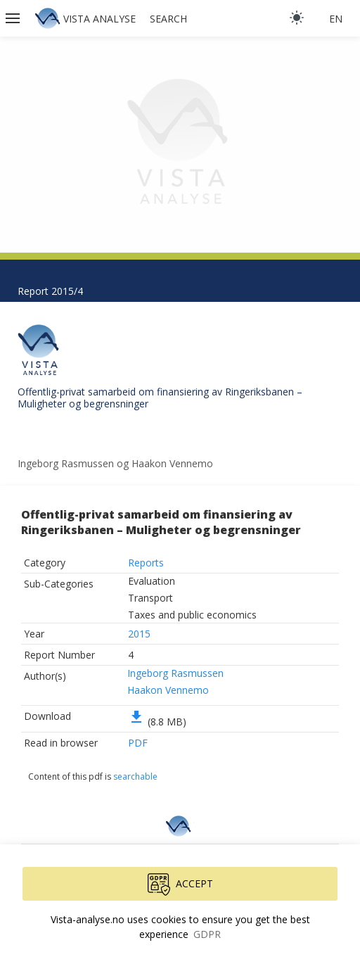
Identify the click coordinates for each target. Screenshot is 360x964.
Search (168, 18)
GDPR (207, 934)
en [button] (335, 18)
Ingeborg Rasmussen (175, 673)
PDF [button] (138, 742)
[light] (297, 18)
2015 (139, 633)
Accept (180, 884)
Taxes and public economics (192, 614)
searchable (135, 776)
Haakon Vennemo (168, 690)
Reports (146, 562)
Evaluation (151, 581)
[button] (14, 18)
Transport (150, 597)
